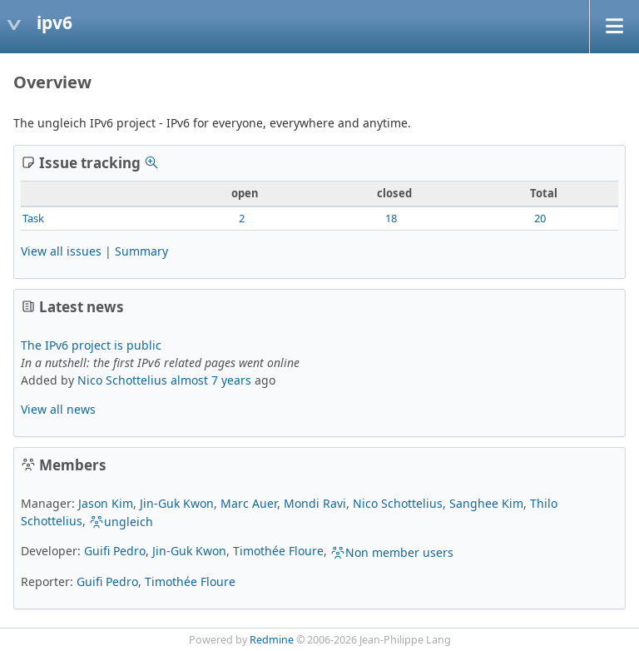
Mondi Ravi (315, 503)
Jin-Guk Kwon (177, 503)
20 (540, 218)
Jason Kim (105, 503)
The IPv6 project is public (91, 345)
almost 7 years (211, 380)
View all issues (61, 251)
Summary (141, 251)
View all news (58, 409)
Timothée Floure (278, 551)
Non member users (391, 552)
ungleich (121, 521)
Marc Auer (248, 503)
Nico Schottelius (122, 380)
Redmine (272, 640)
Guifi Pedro (115, 551)
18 (391, 218)
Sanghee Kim (486, 503)
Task (33, 218)
